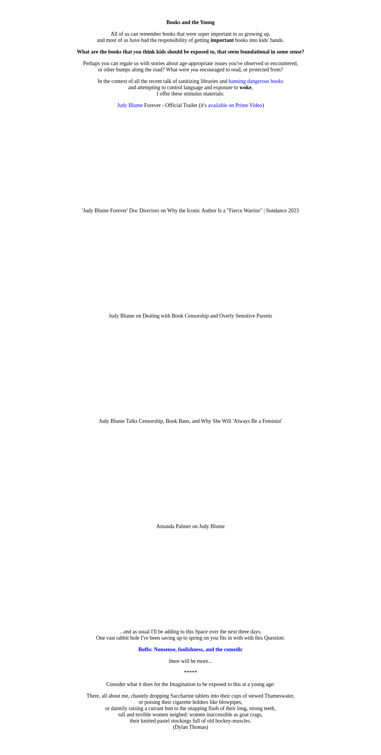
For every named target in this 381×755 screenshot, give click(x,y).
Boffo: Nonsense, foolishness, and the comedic (190, 649)
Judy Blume (130, 105)
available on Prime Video (235, 105)
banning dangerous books (256, 81)
